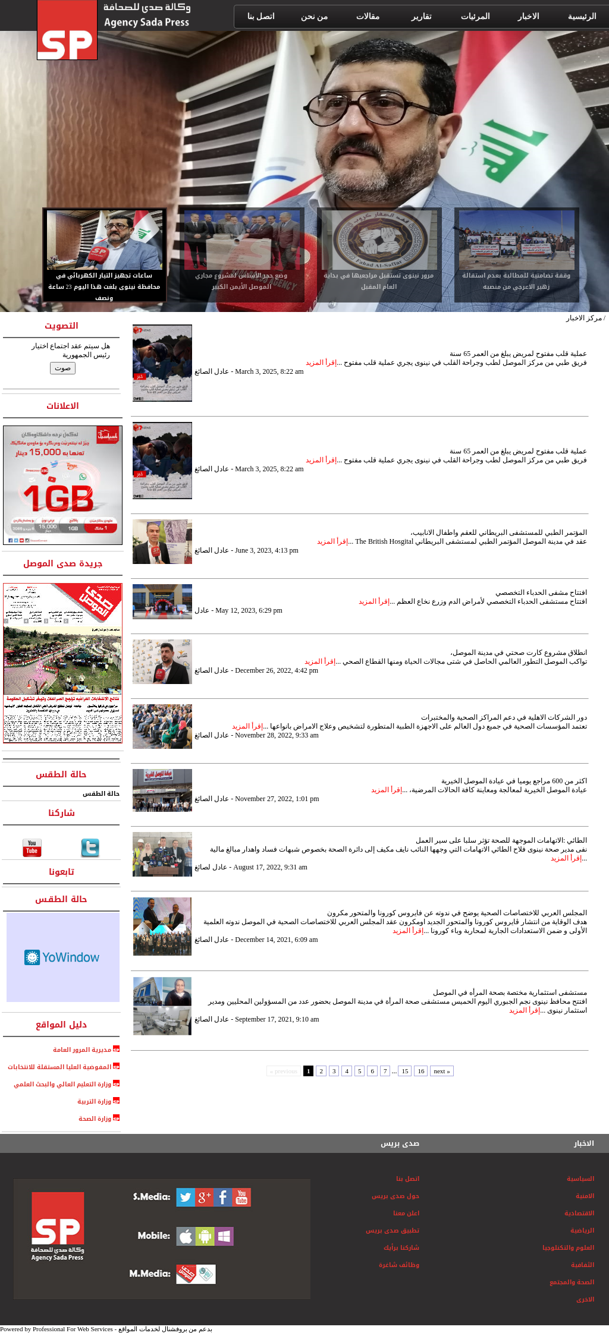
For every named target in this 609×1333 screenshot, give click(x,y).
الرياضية (582, 1230)
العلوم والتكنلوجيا (568, 1247)
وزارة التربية (94, 1101)
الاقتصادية (579, 1213)
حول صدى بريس (395, 1196)
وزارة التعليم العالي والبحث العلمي (59, 1084)
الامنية (585, 1196)
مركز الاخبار (584, 318)
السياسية (580, 1178)
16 (420, 1070)
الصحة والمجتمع (572, 1282)
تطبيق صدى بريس (392, 1230)
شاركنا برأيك (401, 1247)
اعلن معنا (406, 1213)
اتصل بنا (407, 1178)
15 (404, 1070)
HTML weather (63, 957)
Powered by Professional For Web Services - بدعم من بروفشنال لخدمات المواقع (106, 1328)
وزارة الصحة (95, 1118)
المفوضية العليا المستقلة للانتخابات (59, 1067)
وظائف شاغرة (399, 1265)
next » (442, 1070)
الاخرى (585, 1299)
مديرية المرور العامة (83, 1049)
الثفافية (582, 1265)
